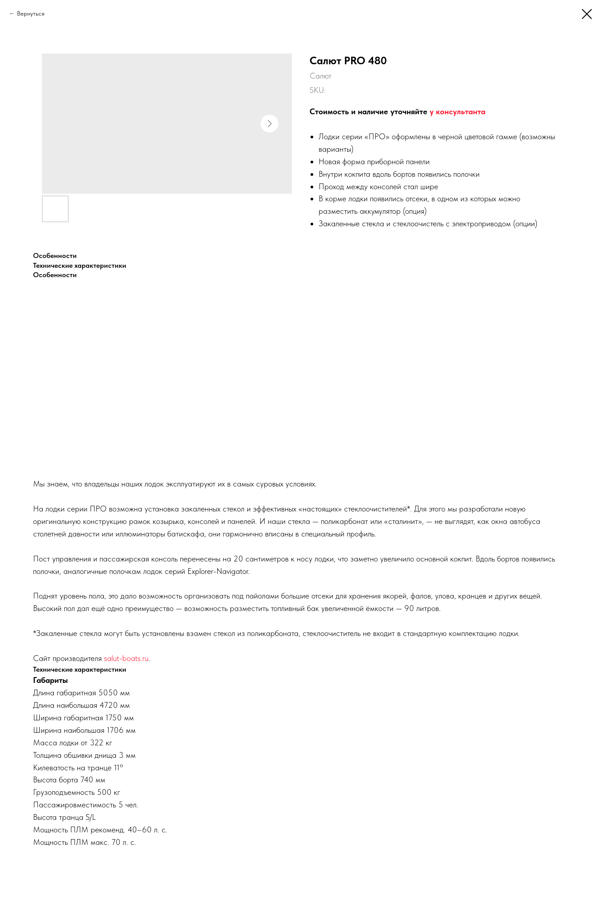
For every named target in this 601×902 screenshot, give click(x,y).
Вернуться (31, 13)
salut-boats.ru (126, 658)
